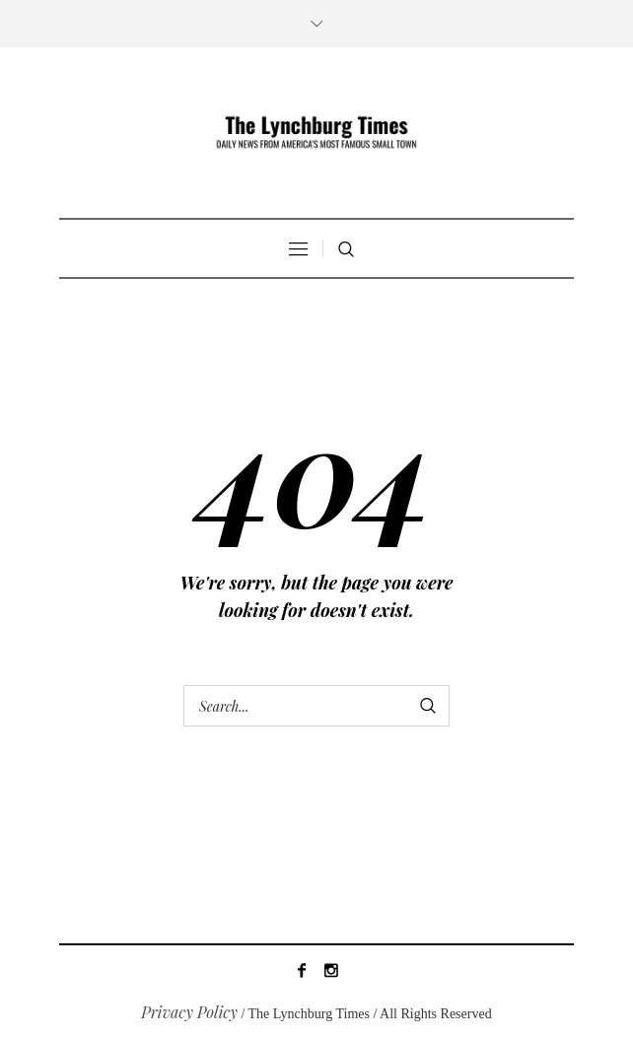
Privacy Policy (189, 1012)
